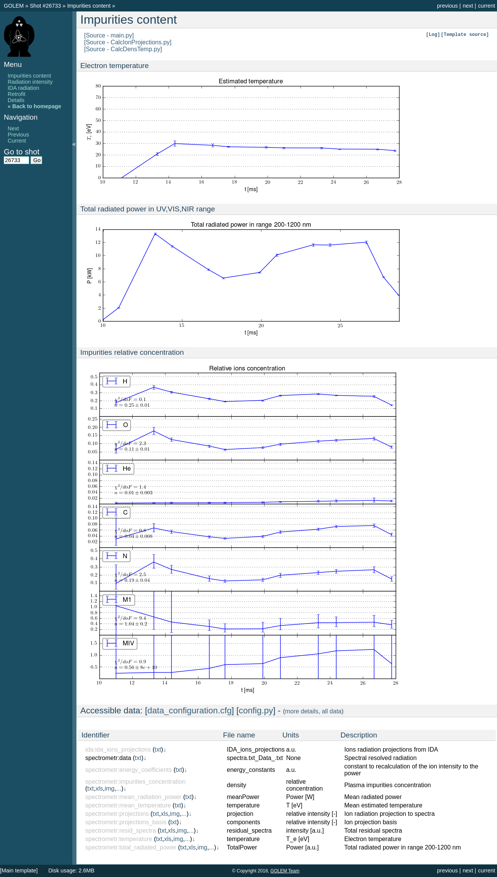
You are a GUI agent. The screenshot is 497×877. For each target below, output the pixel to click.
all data (332, 711)
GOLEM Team (284, 871)
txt (157, 749)
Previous (18, 135)
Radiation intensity (30, 82)
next (468, 6)
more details (301, 711)
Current (17, 141)
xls (99, 788)
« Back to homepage (34, 106)
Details (16, 100)
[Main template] (18, 870)
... (118, 788)
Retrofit (16, 94)
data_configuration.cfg (190, 710)
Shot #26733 (45, 6)
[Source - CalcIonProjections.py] (128, 42)
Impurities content (89, 6)
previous (447, 6)
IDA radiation (23, 88)
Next (13, 128)
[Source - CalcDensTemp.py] (123, 49)
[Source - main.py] (109, 35)
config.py (256, 710)
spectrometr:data (108, 758)
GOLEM (14, 6)
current (486, 6)
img (110, 788)
